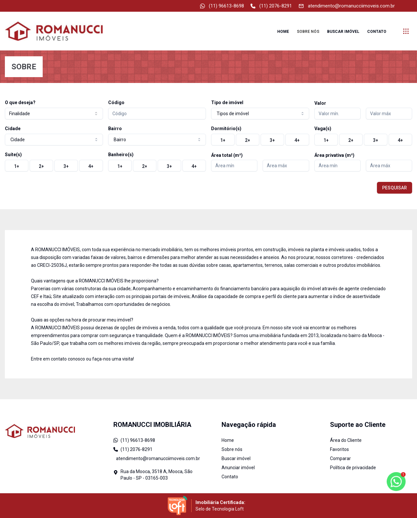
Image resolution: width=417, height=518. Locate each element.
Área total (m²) (227, 155)
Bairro (115, 128)
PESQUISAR (394, 187)
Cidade (13, 128)
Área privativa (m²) (334, 155)
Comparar (340, 458)
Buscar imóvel (343, 31)
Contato (376, 31)
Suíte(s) (13, 154)
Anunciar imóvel (238, 467)
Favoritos (339, 449)
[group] (260, 139)
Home (283, 31)
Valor (320, 103)
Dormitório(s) (226, 128)
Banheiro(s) (121, 154)
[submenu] (406, 31)
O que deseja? (20, 102)
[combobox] (54, 113)
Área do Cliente (346, 440)
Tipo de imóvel (227, 102)
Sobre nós (308, 31)
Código (116, 102)
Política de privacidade (353, 467)
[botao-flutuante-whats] (396, 481)
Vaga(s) (322, 128)
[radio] (223, 139)
